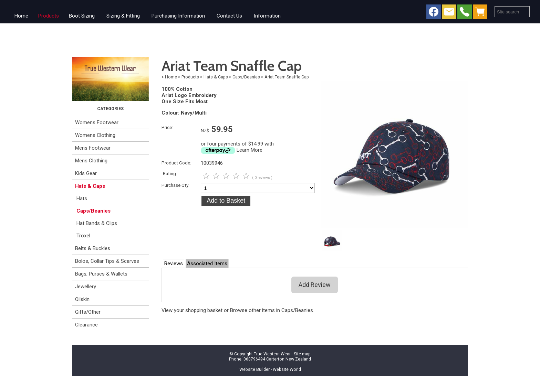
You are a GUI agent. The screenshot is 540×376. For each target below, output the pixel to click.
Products (48, 16)
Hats (81, 198)
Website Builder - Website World (270, 369)
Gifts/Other (88, 312)
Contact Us (229, 16)
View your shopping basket (192, 310)
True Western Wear (272, 353)
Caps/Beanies (93, 211)
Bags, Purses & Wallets (101, 274)
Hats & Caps (90, 186)
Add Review (315, 284)
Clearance (86, 325)
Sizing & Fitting (123, 16)
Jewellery (85, 286)
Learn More (249, 150)
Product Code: (176, 162)
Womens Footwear (96, 122)
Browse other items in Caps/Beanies (271, 310)
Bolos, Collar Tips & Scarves (107, 261)
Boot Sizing (82, 16)
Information (267, 16)
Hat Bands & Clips (96, 223)
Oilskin (82, 299)
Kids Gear (86, 173)
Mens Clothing (91, 161)
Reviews (173, 263)
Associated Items (207, 263)
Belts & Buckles (92, 248)
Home (21, 16)
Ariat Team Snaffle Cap (286, 76)
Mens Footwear (93, 148)
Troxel (83, 236)
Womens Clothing (95, 135)
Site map (302, 353)
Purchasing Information (178, 16)
